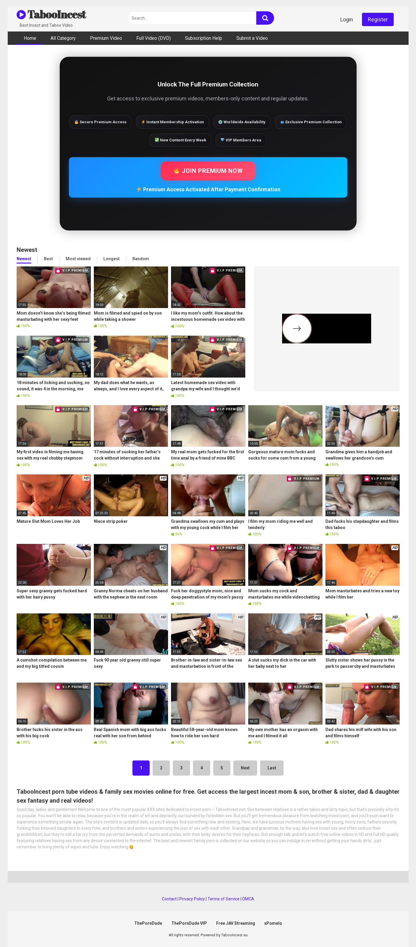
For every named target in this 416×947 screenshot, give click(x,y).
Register (378, 19)
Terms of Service (224, 899)
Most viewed (78, 258)
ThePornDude (148, 923)
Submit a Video (252, 38)
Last (272, 768)
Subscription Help (203, 38)
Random (140, 258)
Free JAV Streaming (235, 923)
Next (245, 768)
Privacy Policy (192, 899)
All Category (63, 38)
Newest (24, 258)
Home (30, 38)
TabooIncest (51, 14)
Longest (111, 258)
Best (48, 258)
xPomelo (273, 923)
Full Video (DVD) (153, 38)
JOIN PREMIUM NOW (208, 170)
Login (346, 19)
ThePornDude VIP (189, 923)
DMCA (248, 899)
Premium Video (106, 38)
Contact (169, 899)
